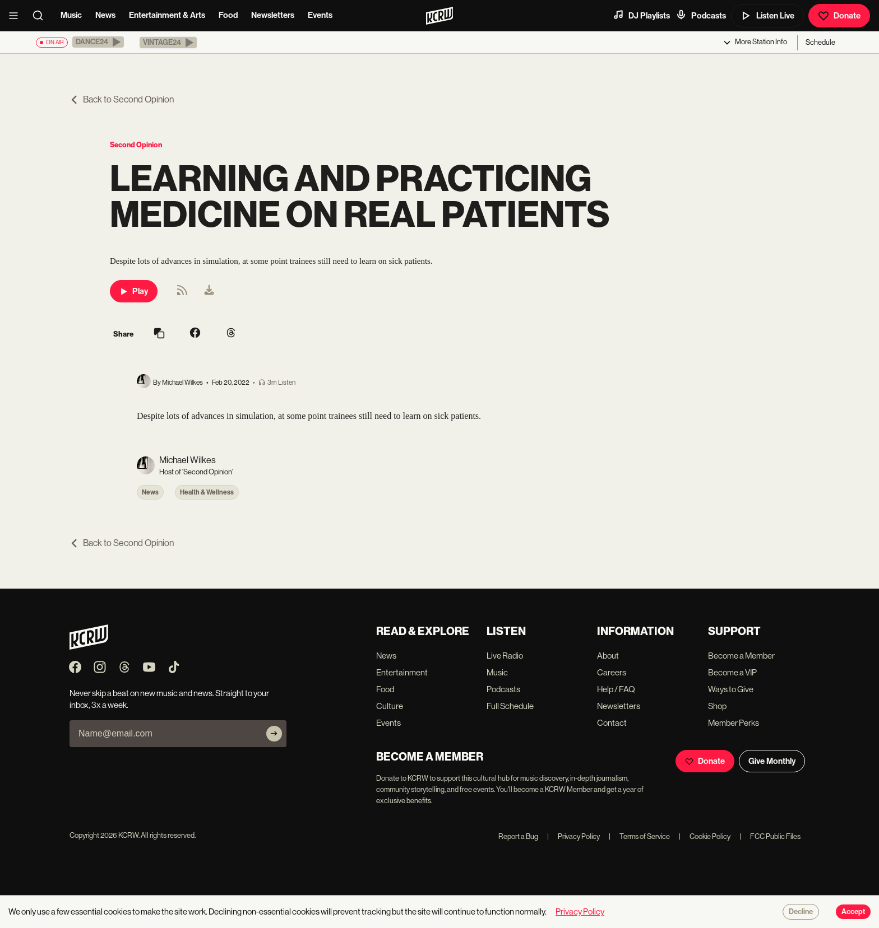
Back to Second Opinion (122, 99)
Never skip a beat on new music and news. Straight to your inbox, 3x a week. (169, 699)
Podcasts (701, 15)
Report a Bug (518, 836)
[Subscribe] (274, 734)
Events (320, 15)
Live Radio (505, 655)
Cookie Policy (704, 836)
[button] (98, 42)
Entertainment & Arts (167, 15)
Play (133, 291)
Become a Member (741, 655)
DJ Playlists (641, 15)
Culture (389, 706)
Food (228, 15)
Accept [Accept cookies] (853, 911)
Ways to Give (730, 689)
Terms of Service (639, 836)
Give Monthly (771, 761)
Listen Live (767, 15)
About (608, 655)
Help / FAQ (616, 689)
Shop (717, 706)
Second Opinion (136, 145)
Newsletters (272, 15)
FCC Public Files (770, 836)
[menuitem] (209, 291)
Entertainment (402, 672)
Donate (839, 15)
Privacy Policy (573, 836)
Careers (611, 672)
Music (71, 15)
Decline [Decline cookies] (801, 911)
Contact (612, 723)
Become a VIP (732, 672)
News (105, 15)
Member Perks (733, 723)
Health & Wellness (207, 492)
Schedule (820, 42)
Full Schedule (510, 706)
